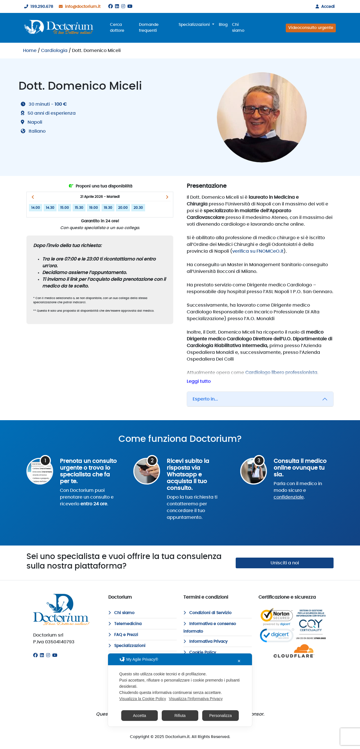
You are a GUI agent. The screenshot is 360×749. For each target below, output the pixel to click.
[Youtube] (129, 6)
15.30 (79, 207)
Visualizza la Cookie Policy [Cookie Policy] (142, 698)
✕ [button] (239, 661)
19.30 (108, 207)
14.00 (35, 207)
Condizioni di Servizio (207, 613)
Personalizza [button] (220, 715)
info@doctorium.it (78, 7)
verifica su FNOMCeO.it (258, 251)
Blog (223, 25)
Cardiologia (54, 50)
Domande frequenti (149, 28)
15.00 (64, 207)
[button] (33, 197)
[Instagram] (123, 6)
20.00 (123, 207)
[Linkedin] (117, 6)
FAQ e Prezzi (123, 635)
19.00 (93, 207)
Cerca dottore (117, 28)
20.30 (138, 207)
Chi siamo (238, 28)
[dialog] (180, 690)
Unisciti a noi (285, 563)
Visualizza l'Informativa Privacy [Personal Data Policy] (195, 698)
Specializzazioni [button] (195, 25)
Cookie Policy (199, 653)
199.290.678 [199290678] (37, 7)
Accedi (324, 7)
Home (30, 50)
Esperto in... (205, 399)
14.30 (50, 207)
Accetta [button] (139, 715)
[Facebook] (110, 6)
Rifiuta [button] (180, 715)
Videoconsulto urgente (310, 28)
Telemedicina (124, 624)
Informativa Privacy (205, 642)
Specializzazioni (126, 646)
